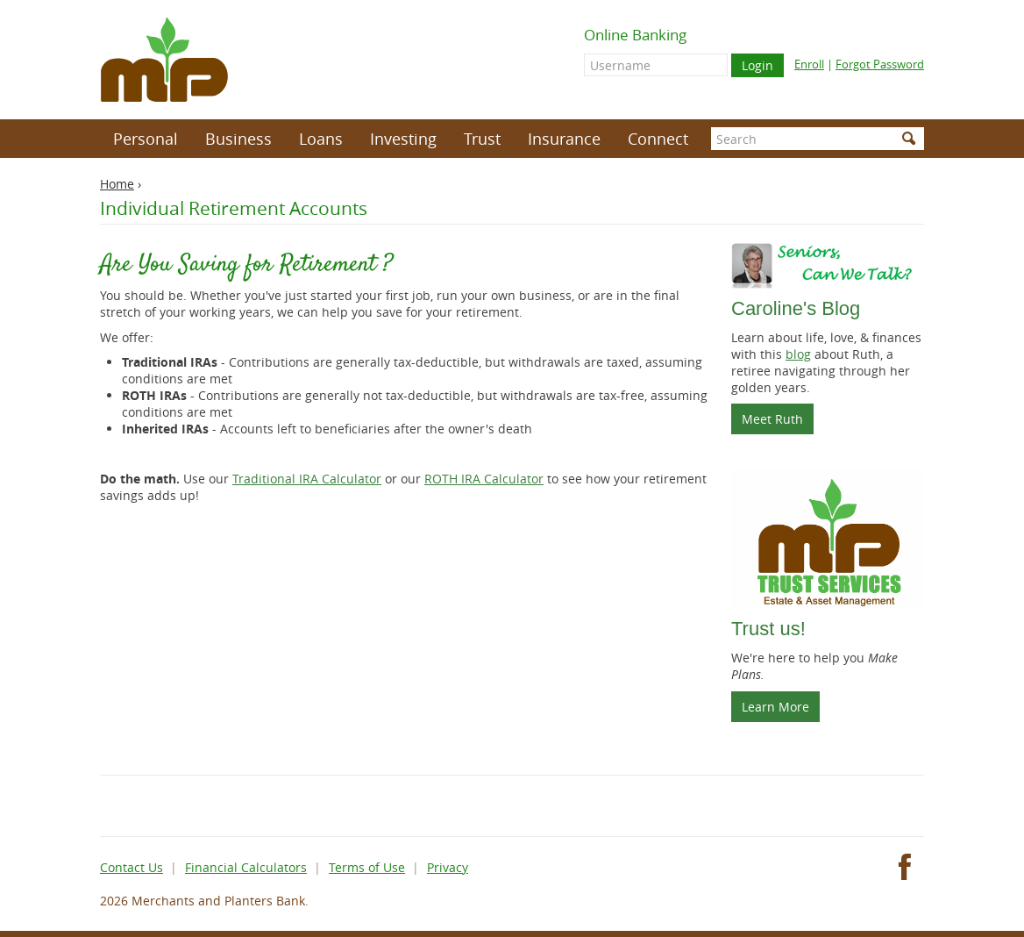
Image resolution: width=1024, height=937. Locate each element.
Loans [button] (321, 138)
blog (798, 354)
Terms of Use (367, 867)
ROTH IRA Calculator (484, 478)
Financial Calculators (246, 867)
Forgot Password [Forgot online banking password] (880, 64)
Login (757, 65)
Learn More (775, 706)
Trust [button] (482, 138)
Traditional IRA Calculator (306, 478)
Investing (403, 138)
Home (117, 183)
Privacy (447, 867)
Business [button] (238, 138)
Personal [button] (145, 138)
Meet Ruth (778, 422)
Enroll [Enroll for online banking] (809, 64)
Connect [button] (658, 138)
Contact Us (131, 867)
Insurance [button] (564, 138)
